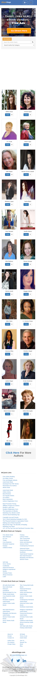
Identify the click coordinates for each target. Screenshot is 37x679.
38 (11, 174)
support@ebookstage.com (19, 655)
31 (11, 264)
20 (30, 444)
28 (30, 264)
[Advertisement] (18, 69)
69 (11, 114)
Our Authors (7, 39)
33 (11, 204)
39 (30, 144)
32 (30, 234)
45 (11, 144)
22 (30, 354)
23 (11, 294)
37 (30, 174)
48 (30, 114)
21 (11, 414)
